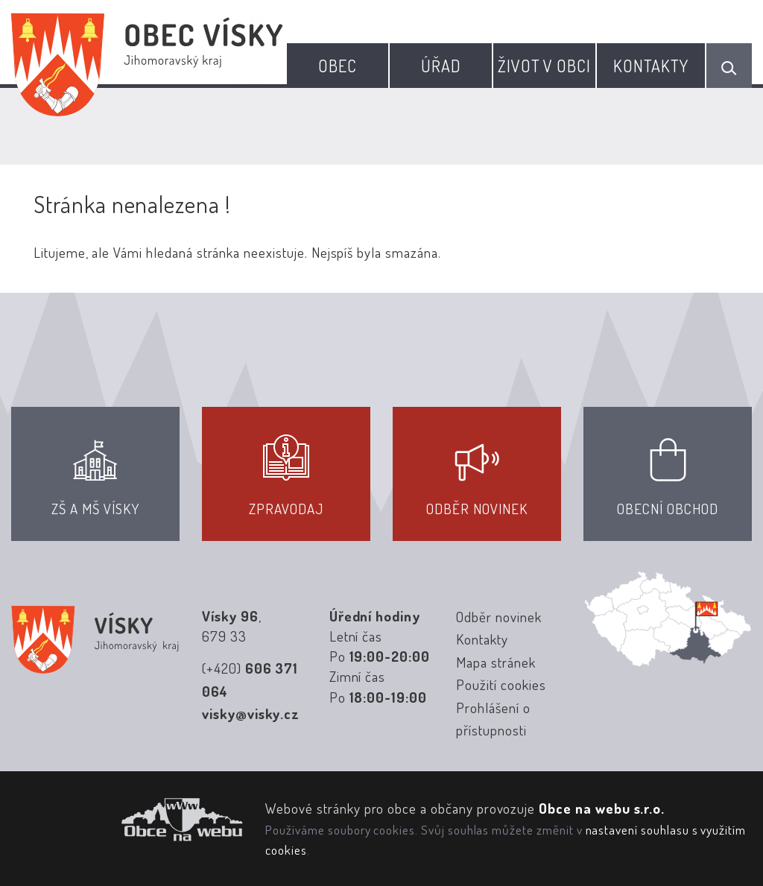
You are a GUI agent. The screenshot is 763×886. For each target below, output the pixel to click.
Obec (337, 65)
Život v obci (544, 65)
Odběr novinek (498, 616)
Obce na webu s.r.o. (602, 808)
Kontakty (651, 65)
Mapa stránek (495, 662)
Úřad (441, 65)
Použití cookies (500, 684)
